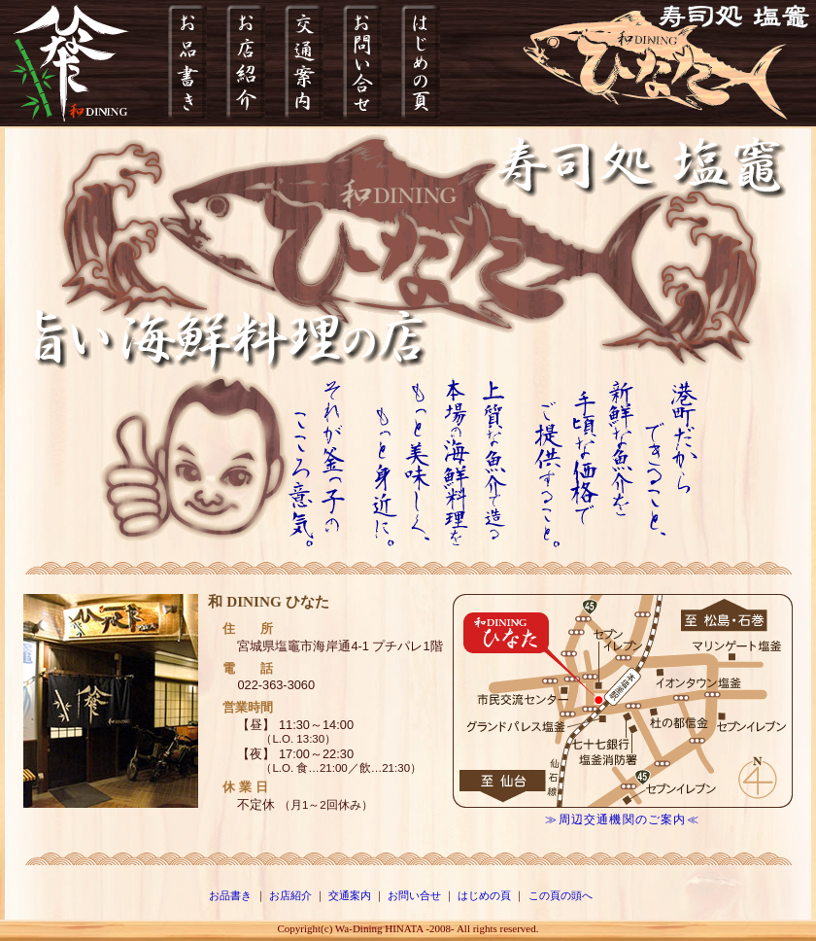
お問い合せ (414, 895)
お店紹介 (290, 895)
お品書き (230, 895)
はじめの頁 (484, 895)
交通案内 (349, 895)
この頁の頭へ (560, 895)
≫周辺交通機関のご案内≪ (621, 819)
